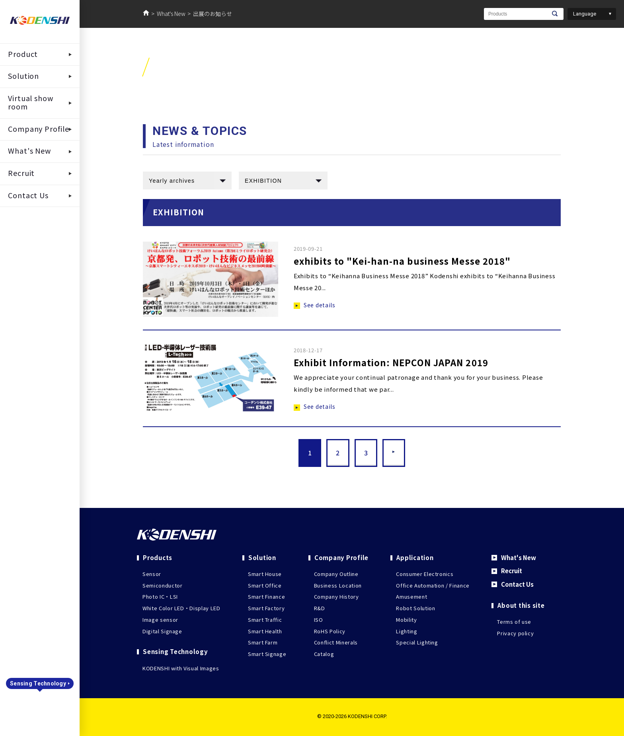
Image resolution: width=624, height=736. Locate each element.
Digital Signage (162, 631)
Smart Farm (263, 642)
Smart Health (265, 631)
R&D (319, 608)
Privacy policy (515, 632)
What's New (171, 14)
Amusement (411, 596)
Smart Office (265, 585)
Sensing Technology (38, 683)
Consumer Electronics (424, 574)
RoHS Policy (329, 631)
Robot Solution (415, 608)
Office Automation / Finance (433, 585)
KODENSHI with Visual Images (180, 668)
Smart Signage (267, 654)
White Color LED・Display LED (181, 608)
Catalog (324, 654)
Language (584, 14)
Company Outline (336, 574)
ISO (318, 619)
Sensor (151, 574)
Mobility (406, 619)
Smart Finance (266, 596)
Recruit (511, 570)
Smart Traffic (265, 619)
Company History (336, 596)
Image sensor (160, 619)
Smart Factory (266, 608)
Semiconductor (162, 585)
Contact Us (517, 584)
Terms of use (514, 621)
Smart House (265, 574)
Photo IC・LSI (160, 596)
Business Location (338, 585)
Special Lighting (417, 642)
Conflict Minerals (336, 642)
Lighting (406, 631)
